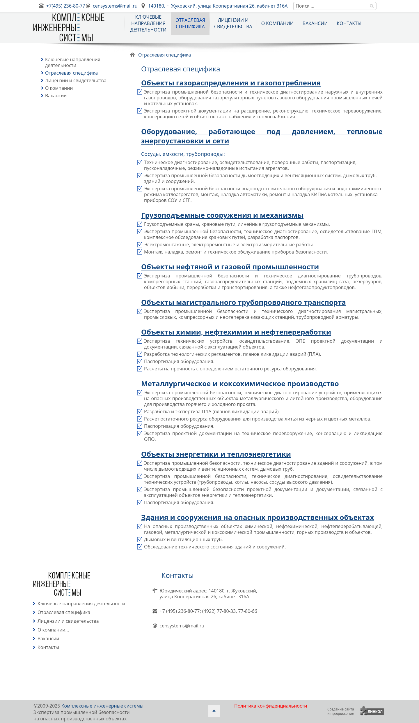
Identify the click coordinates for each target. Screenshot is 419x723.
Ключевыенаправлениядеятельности (148, 23)
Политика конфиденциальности (270, 706)
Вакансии (315, 23)
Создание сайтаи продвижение (340, 711)
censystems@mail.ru (115, 6)
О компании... (53, 630)
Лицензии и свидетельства (233, 23)
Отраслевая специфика (71, 73)
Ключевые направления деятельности (72, 62)
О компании (277, 23)
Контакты (349, 23)
